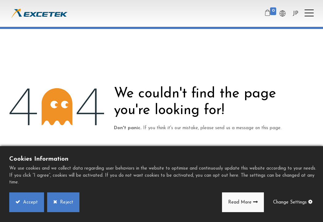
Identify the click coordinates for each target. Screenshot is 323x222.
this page (271, 128)
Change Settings (290, 202)
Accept (30, 202)
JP (295, 13)
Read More (240, 202)
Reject (66, 202)
